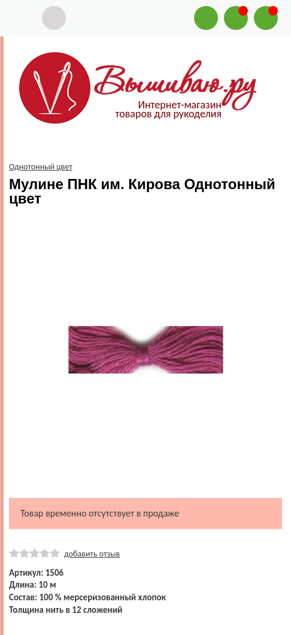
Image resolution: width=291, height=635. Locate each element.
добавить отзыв (92, 554)
